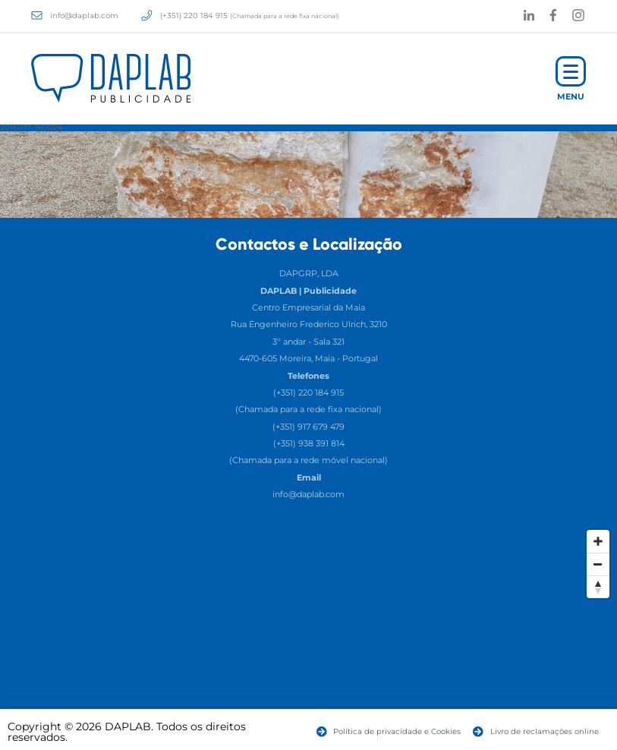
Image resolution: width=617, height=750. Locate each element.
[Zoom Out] (598, 564)
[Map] (308, 636)
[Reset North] (598, 586)
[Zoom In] (598, 541)
